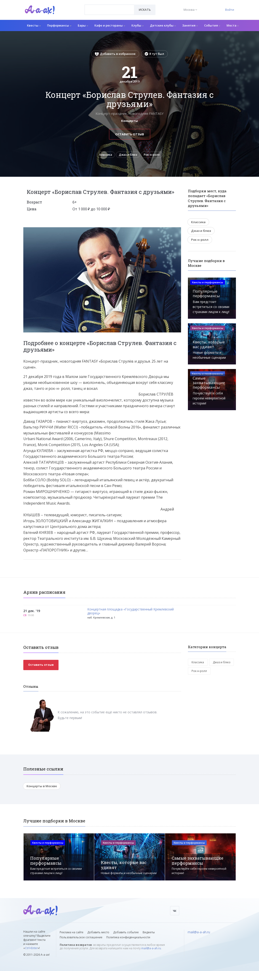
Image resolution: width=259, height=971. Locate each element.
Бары (83, 25)
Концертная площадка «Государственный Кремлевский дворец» (130, 613)
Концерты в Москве (42, 787)
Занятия (190, 25)
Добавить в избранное (115, 54)
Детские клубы (163, 25)
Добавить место (98, 932)
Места (233, 25)
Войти (229, 10)
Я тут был (154, 54)
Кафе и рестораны (109, 25)
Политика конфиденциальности (128, 937)
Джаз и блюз (128, 155)
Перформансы (59, 25)
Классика (103, 155)
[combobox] (109, 10)
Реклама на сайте (71, 932)
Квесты (34, 25)
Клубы (137, 25)
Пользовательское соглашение (81, 937)
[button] (177, 232)
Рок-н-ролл (155, 155)
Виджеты (149, 932)
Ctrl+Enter (31, 948)
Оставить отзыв (129, 134)
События (212, 25)
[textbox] (109, 6)
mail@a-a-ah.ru (151, 948)
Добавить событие (126, 932)
